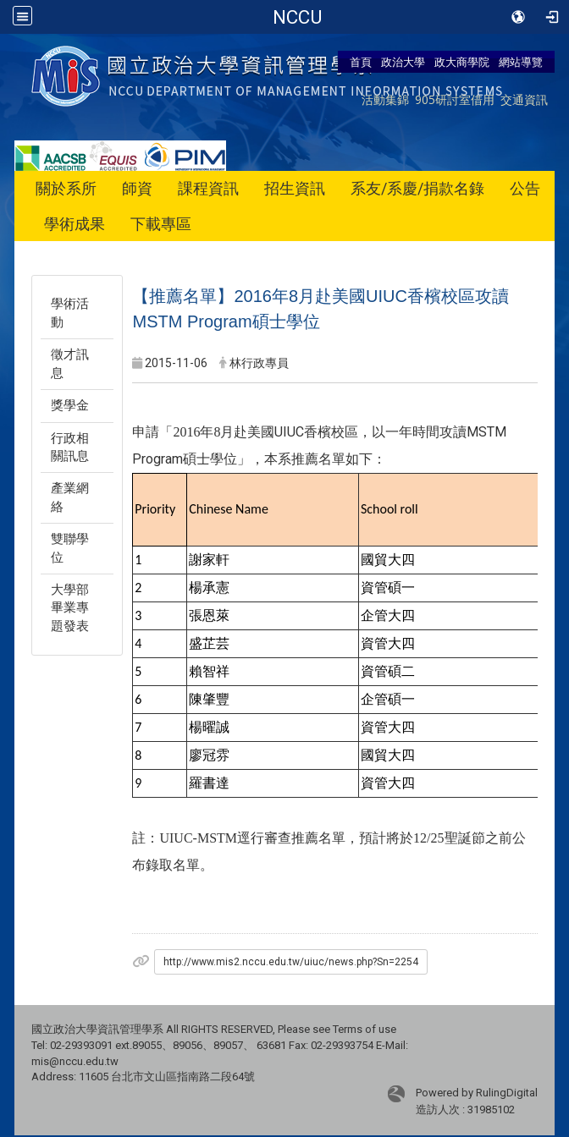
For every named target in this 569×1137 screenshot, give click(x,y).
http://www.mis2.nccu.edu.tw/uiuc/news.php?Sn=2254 (290, 962)
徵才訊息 (70, 363)
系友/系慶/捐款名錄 (417, 188)
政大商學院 (461, 61)
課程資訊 (208, 188)
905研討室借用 (454, 99)
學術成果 (74, 224)
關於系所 (66, 188)
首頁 (361, 61)
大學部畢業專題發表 (70, 608)
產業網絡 (70, 497)
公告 (525, 188)
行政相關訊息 (70, 447)
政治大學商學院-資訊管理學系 (298, 17)
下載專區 (160, 224)
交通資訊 (524, 99)
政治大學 (403, 61)
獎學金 (70, 405)
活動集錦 (385, 99)
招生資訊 (294, 188)
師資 (137, 188)
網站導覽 (521, 61)
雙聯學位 (70, 547)
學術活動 (70, 312)
